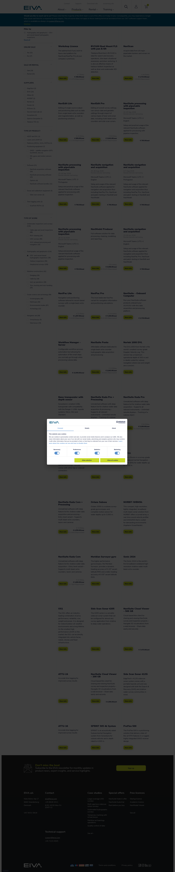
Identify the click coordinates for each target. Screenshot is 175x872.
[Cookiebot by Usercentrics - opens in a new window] (117, 422)
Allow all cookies (112, 460)
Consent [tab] (60, 428)
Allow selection (87, 460)
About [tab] (114, 428)
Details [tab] (87, 428)
